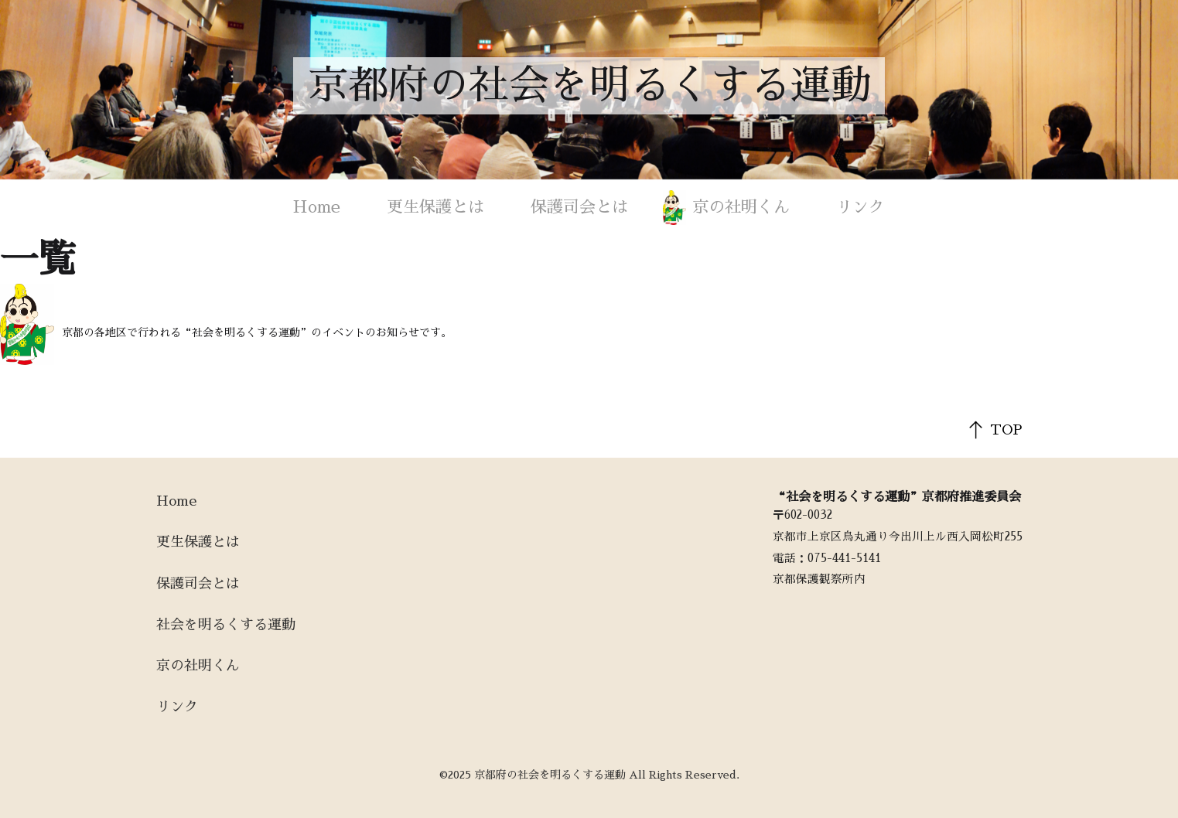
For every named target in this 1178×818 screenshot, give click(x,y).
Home (316, 207)
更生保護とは (435, 207)
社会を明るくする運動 (225, 625)
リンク (860, 207)
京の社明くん (741, 207)
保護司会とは (579, 207)
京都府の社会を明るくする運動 (589, 86)
